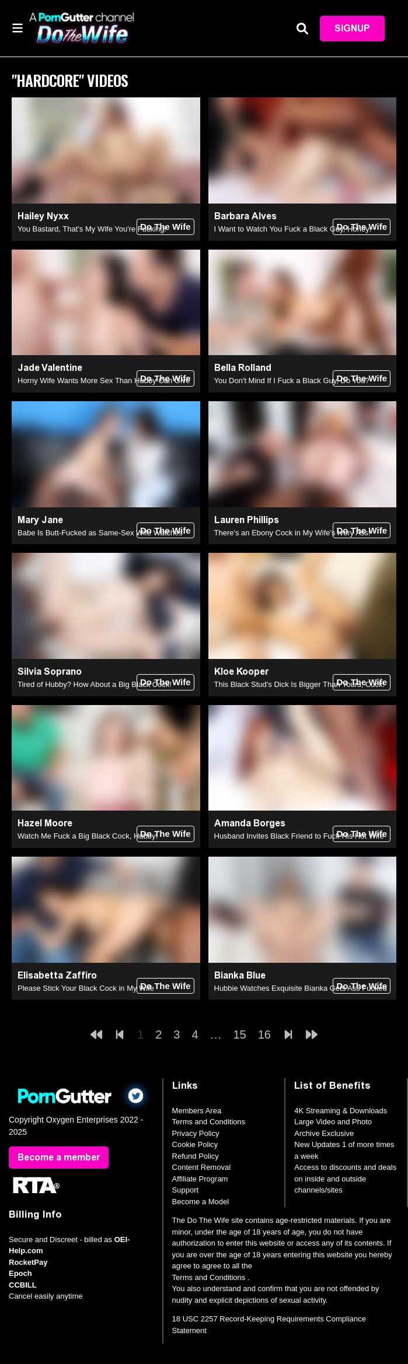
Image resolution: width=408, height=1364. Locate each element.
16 (264, 1034)
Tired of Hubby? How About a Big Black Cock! (95, 684)
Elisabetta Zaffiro (57, 975)
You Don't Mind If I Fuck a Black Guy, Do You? (291, 380)
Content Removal (201, 1167)
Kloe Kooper (241, 671)
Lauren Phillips (246, 519)
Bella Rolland (242, 367)
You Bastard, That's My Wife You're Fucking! (92, 229)
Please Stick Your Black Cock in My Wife (86, 988)
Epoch (20, 1273)
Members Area (197, 1110)
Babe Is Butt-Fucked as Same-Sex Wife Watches (100, 532)
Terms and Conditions (209, 1121)
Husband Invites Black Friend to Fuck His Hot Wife (299, 836)
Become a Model (200, 1201)
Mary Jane (40, 519)
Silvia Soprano (50, 671)
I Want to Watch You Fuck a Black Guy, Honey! (293, 229)
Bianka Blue (240, 975)
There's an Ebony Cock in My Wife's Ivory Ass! (292, 532)
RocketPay (28, 1262)
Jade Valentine (50, 367)
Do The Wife (165, 227)
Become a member (59, 1157)
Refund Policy (195, 1156)
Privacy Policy (195, 1133)
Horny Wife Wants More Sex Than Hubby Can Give (104, 380)
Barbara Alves (245, 216)
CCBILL (23, 1285)
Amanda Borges (249, 823)
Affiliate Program (200, 1178)
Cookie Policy (195, 1144)
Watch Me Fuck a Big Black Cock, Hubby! (88, 836)
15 (239, 1034)
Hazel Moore (45, 823)
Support (185, 1190)
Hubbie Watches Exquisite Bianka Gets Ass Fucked (301, 988)
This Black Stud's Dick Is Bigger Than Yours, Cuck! (299, 684)
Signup (352, 28)
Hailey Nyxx (43, 216)
